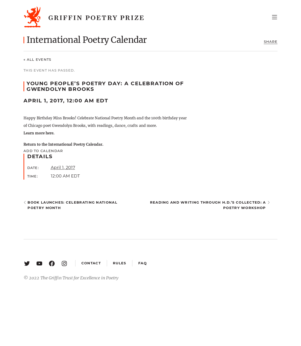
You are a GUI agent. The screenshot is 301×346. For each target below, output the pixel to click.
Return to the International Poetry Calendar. (63, 144)
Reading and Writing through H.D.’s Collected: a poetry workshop (208, 205)
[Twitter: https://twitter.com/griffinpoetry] (27, 263)
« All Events (37, 59)
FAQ (142, 263)
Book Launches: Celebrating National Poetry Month (72, 205)
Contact (91, 263)
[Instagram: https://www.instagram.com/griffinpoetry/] (64, 263)
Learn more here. (39, 133)
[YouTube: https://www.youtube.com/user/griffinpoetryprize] (39, 263)
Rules (119, 263)
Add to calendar (43, 151)
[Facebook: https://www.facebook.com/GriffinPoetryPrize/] (51, 263)
